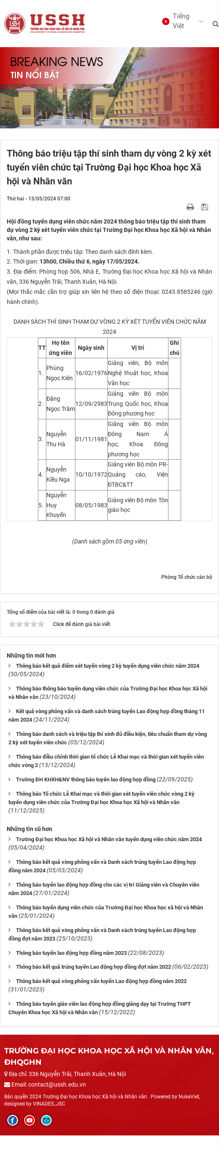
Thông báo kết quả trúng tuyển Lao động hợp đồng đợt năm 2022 (93, 967)
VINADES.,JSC (49, 1104)
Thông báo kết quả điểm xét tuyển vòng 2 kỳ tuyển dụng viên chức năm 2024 (107, 666)
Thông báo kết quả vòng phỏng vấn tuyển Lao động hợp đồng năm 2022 (101, 981)
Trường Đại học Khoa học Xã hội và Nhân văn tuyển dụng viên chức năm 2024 (109, 839)
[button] (178, 21)
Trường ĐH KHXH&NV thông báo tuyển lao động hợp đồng (85, 779)
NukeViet (189, 1097)
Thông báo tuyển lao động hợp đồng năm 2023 (71, 953)
